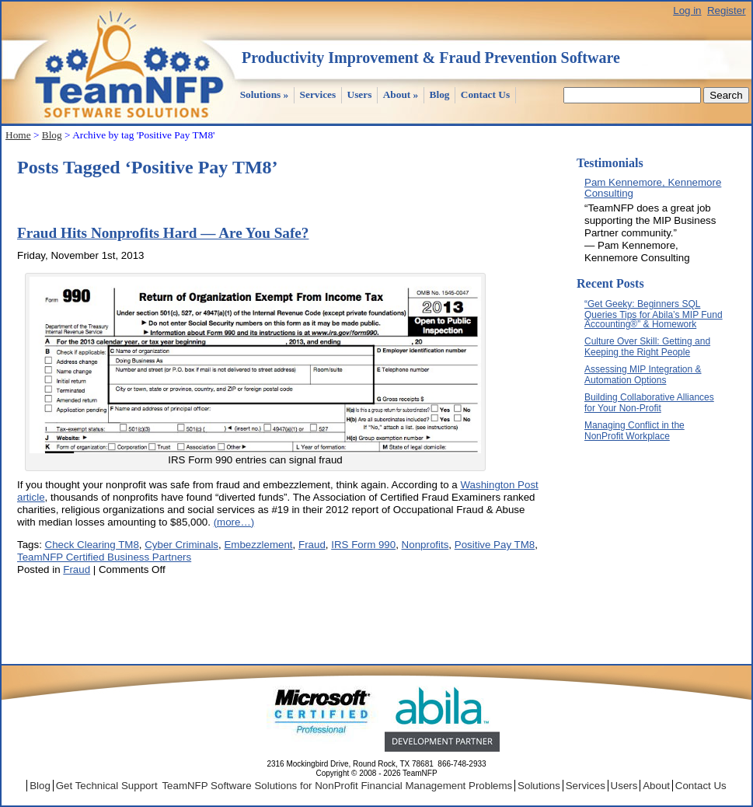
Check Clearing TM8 (92, 544)
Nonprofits (425, 544)
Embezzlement (258, 544)
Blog (440, 94)
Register (726, 10)
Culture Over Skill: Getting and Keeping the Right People (647, 347)
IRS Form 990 (363, 544)
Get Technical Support (107, 785)
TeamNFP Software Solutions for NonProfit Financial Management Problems (337, 785)
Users (359, 94)
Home (18, 135)
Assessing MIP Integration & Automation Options (643, 375)
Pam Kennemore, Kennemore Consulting (652, 187)
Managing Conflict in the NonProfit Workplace (634, 431)
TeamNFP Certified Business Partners (104, 557)
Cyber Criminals (181, 544)
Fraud (312, 544)
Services (318, 94)
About (401, 94)
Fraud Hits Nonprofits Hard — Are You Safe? (163, 233)
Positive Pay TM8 (495, 544)
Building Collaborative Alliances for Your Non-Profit (649, 403)
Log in (687, 10)
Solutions (264, 94)
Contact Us (485, 94)
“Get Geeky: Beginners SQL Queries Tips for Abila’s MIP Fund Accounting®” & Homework (653, 314)
